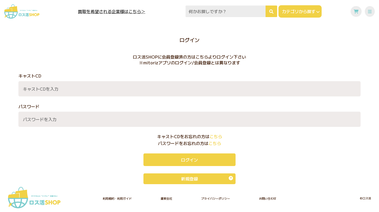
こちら (216, 136)
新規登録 (207, 178)
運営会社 (166, 198)
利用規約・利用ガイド (117, 198)
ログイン (189, 160)
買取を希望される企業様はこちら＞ (111, 11)
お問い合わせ (267, 198)
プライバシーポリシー (215, 198)
